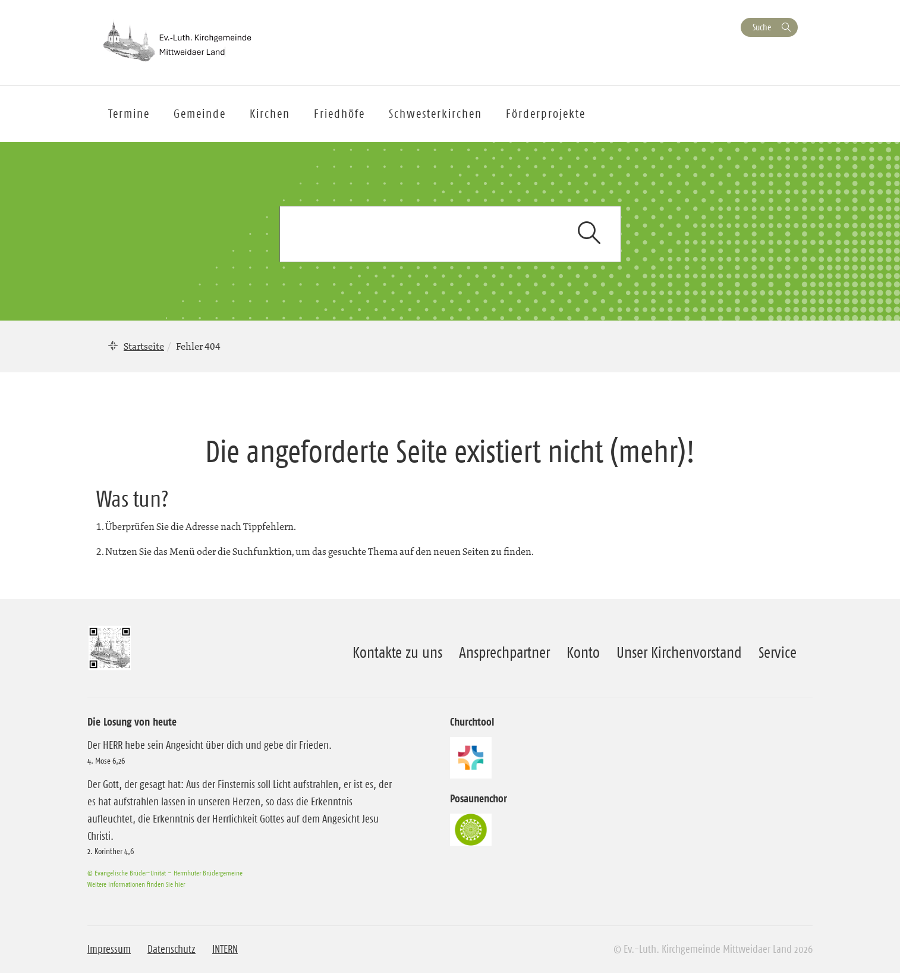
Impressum (109, 949)
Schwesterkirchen (435, 113)
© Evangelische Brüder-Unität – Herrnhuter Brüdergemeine (165, 872)
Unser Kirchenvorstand (679, 652)
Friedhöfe (339, 113)
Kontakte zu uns (397, 652)
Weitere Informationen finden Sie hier (136, 884)
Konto (583, 652)
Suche (762, 27)
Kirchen (270, 113)
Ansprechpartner (504, 652)
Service (778, 652)
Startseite (144, 346)
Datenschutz (171, 949)
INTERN (225, 949)
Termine (129, 113)
